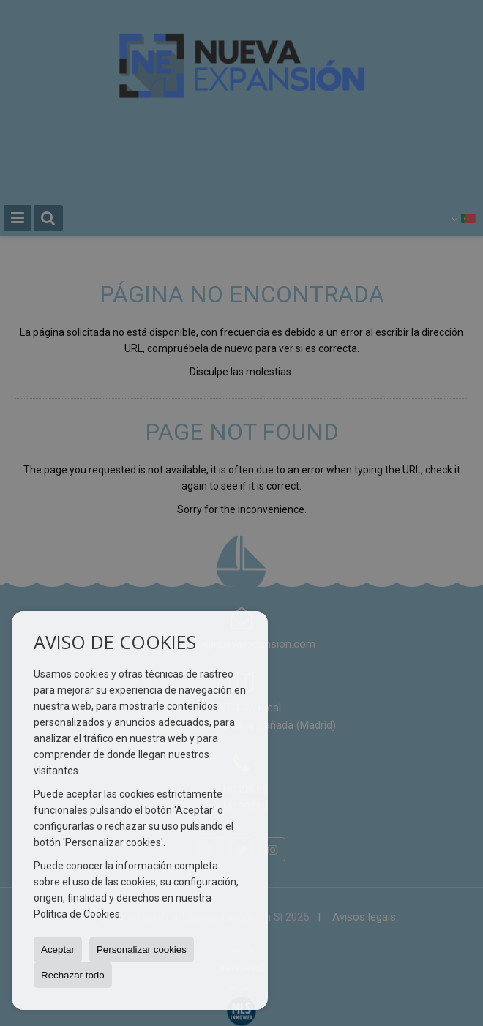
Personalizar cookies (142, 949)
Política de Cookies (77, 914)
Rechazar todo (73, 975)
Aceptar (58, 949)
